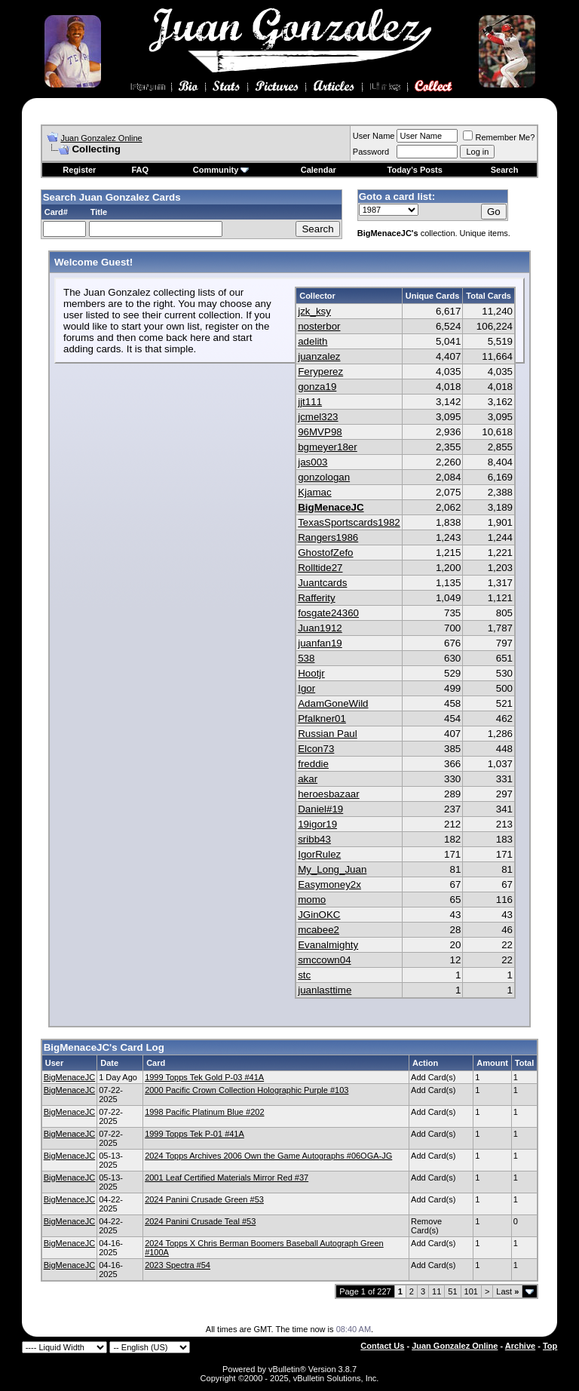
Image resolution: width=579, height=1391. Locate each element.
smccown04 (324, 960)
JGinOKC (319, 914)
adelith (312, 341)
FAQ (140, 169)
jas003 (312, 462)
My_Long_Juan (332, 869)
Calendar (318, 169)
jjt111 (310, 401)
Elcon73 (316, 748)
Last (507, 1291)
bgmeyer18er (327, 447)
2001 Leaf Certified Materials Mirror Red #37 (226, 1177)
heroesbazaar (329, 794)
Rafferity (316, 597)
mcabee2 (318, 929)
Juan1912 (320, 628)
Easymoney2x (329, 884)
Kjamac (314, 492)
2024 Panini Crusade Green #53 (204, 1199)
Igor (306, 688)
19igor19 (317, 824)
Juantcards (322, 582)
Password (371, 151)
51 (452, 1291)
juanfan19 (320, 643)
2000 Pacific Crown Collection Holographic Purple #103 (246, 1090)
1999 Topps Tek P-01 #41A (194, 1133)
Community (221, 169)
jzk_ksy (314, 311)
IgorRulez (319, 854)
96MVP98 (320, 432)
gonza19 (317, 386)
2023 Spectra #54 (177, 1265)
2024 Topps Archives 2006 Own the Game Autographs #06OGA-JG (268, 1155)
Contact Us (382, 1345)
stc (304, 975)
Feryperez (320, 371)
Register (79, 169)
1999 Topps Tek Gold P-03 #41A (204, 1077)
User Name (374, 135)
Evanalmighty (328, 944)
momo (312, 899)
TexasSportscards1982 (349, 522)
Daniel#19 (320, 809)
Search (505, 169)
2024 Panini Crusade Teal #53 (200, 1221)
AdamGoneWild (333, 703)
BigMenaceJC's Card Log (104, 1047)
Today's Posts (415, 169)
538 (306, 658)
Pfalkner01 (322, 718)
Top (550, 1345)
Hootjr (311, 673)
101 (471, 1291)
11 (436, 1291)
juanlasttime (324, 990)
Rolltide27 (320, 567)
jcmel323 (318, 416)
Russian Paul (327, 733)
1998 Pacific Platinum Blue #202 (204, 1111)
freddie (313, 763)
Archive (520, 1345)
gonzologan (324, 477)
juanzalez (319, 356)
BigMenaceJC (330, 507)
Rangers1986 (328, 537)
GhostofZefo (325, 552)
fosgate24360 (328, 613)
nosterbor (319, 326)
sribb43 (314, 839)
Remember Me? (499, 137)
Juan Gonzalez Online (101, 138)
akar (307, 779)
